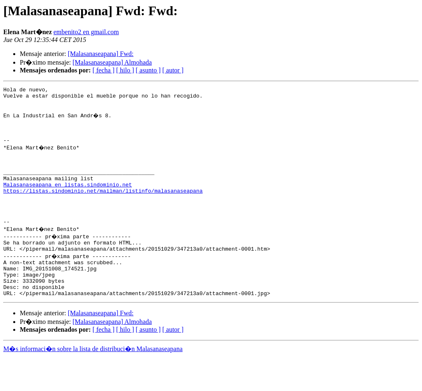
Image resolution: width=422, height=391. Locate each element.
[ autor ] (173, 70)
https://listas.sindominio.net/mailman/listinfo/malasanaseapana (103, 209)
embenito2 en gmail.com (86, 31)
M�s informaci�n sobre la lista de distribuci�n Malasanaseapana (93, 383)
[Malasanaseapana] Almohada (112, 62)
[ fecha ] (103, 70)
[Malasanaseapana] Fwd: (101, 53)
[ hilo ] (125, 70)
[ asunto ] (148, 70)
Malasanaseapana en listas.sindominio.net (67, 201)
